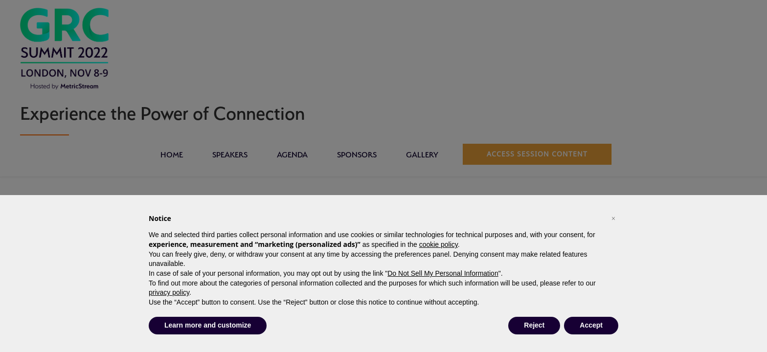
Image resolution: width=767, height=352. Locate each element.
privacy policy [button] (169, 292)
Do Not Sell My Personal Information (442, 273)
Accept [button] (591, 325)
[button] (613, 218)
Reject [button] (534, 325)
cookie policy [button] (438, 244)
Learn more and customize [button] (207, 325)
